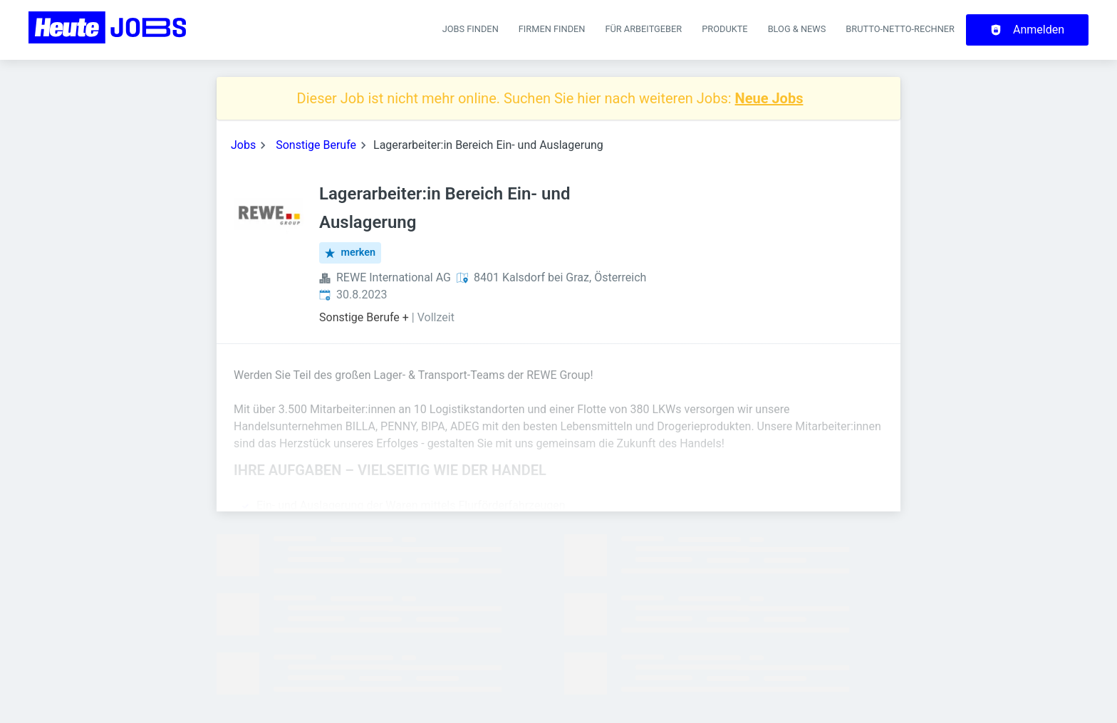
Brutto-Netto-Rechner (900, 29)
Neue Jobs (769, 98)
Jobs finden (470, 29)
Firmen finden (552, 29)
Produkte (724, 29)
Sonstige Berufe (316, 145)
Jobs (243, 145)
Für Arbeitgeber (643, 29)
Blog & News (797, 29)
